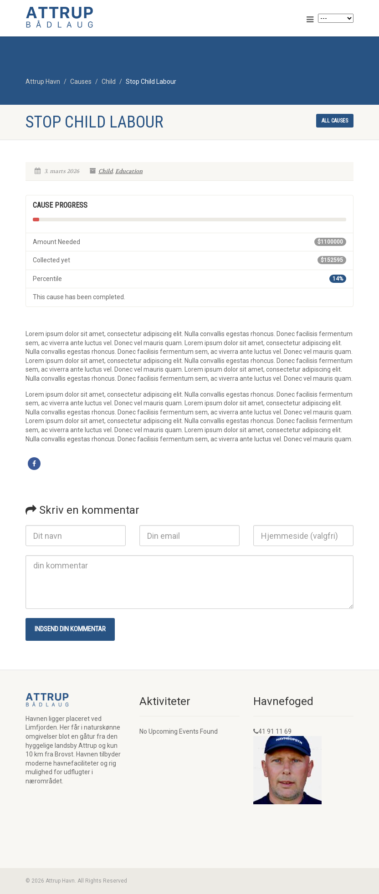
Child (105, 171)
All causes (335, 120)
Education (129, 171)
